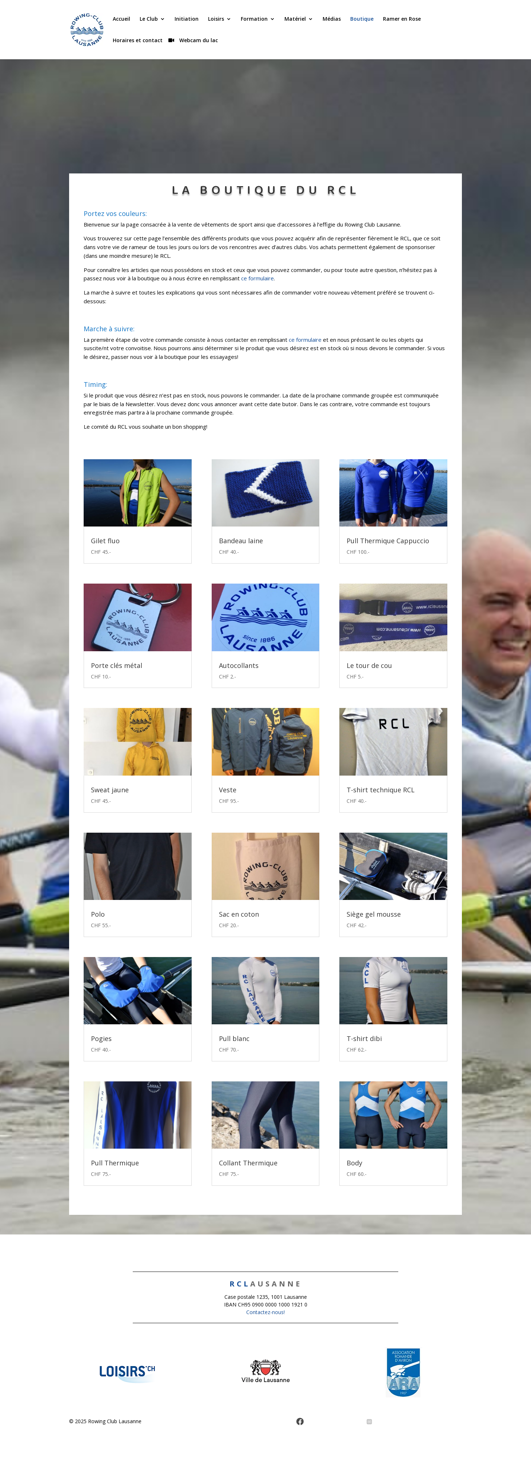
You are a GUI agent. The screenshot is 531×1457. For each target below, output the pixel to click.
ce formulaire (257, 278)
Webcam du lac (198, 41)
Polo (98, 914)
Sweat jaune (110, 789)
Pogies (101, 1038)
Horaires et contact (138, 41)
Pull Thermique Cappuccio (388, 540)
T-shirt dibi (364, 1038)
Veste (227, 789)
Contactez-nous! (265, 1312)
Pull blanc (234, 1038)
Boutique (362, 19)
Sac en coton (239, 914)
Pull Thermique (115, 1162)
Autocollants (239, 665)
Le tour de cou (369, 665)
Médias (332, 19)
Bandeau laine (241, 540)
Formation (254, 19)
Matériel (295, 19)
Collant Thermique (248, 1162)
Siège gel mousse (374, 914)
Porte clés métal (116, 665)
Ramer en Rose (402, 19)
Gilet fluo (105, 540)
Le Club (149, 19)
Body (354, 1162)
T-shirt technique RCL (381, 789)
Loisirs (216, 19)
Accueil (121, 19)
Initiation (187, 19)
